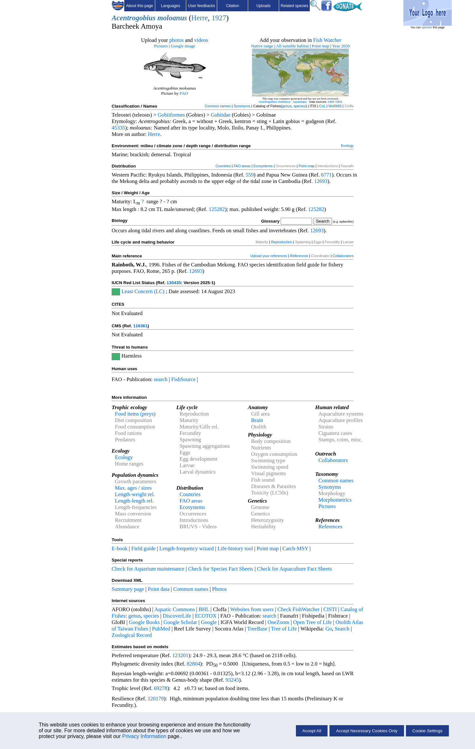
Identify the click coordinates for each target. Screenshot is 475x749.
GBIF (331, 101)
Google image (183, 45)
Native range (262, 45)
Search (342, 629)
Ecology (347, 146)
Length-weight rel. (135, 494)
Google (209, 622)
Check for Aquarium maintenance (148, 569)
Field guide (143, 548)
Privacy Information (144, 736)
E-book (119, 548)
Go (329, 629)
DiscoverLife (177, 616)
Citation (232, 6)
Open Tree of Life (312, 622)
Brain (257, 420)
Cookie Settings (427, 730)
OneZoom (278, 622)
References (299, 256)
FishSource (183, 379)
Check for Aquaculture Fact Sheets (294, 569)
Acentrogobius (134, 18)
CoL (322, 106)
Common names (218, 106)
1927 (219, 18)
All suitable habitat (292, 45)
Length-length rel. (134, 501)
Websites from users (252, 609)
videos (201, 40)
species (300, 106)
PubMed (161, 629)
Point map (320, 45)
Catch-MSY (295, 548)
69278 (160, 688)
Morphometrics (335, 500)
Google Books (144, 622)
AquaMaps (300, 101)
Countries (223, 166)
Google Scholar (180, 622)
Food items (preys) (135, 414)
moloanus (172, 18)
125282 (217, 209)
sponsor (427, 27)
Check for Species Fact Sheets (220, 569)
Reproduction (281, 242)
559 (250, 175)
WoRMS (335, 106)
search (161, 379)
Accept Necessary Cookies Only (366, 730)
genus (287, 106)
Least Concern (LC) (142, 291)
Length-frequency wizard (186, 548)
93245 (232, 680)
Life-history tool (235, 548)
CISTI (330, 609)
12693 (321, 181)
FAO (184, 93)
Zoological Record (132, 635)
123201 (180, 655)
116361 (140, 325)
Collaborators (343, 256)
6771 (326, 175)
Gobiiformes (171, 115)
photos (176, 40)
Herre (199, 18)
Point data (158, 589)
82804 (193, 664)
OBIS (338, 101)
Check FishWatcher (299, 609)
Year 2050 (341, 45)
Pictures (161, 45)
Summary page (128, 589)
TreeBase (257, 629)
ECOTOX (206, 616)
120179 (155, 699)
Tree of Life (284, 629)
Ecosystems (263, 166)
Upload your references (268, 256)
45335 (118, 128)
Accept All (311, 730)
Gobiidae (220, 115)
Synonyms (242, 106)
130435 (174, 282)
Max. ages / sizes (133, 488)
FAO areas (242, 166)
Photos (219, 589)
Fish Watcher (327, 40)
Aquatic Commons (174, 609)
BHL (204, 609)
